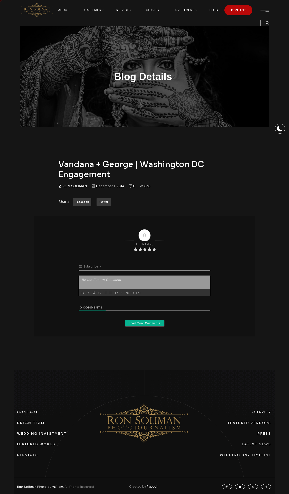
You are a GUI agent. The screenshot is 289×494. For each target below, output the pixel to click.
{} (132, 292)
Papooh (152, 486)
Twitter (103, 201)
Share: (63, 202)
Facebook (82, 201)
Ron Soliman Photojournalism (40, 487)
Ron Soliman (74, 186)
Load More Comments (144, 323)
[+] (138, 292)
